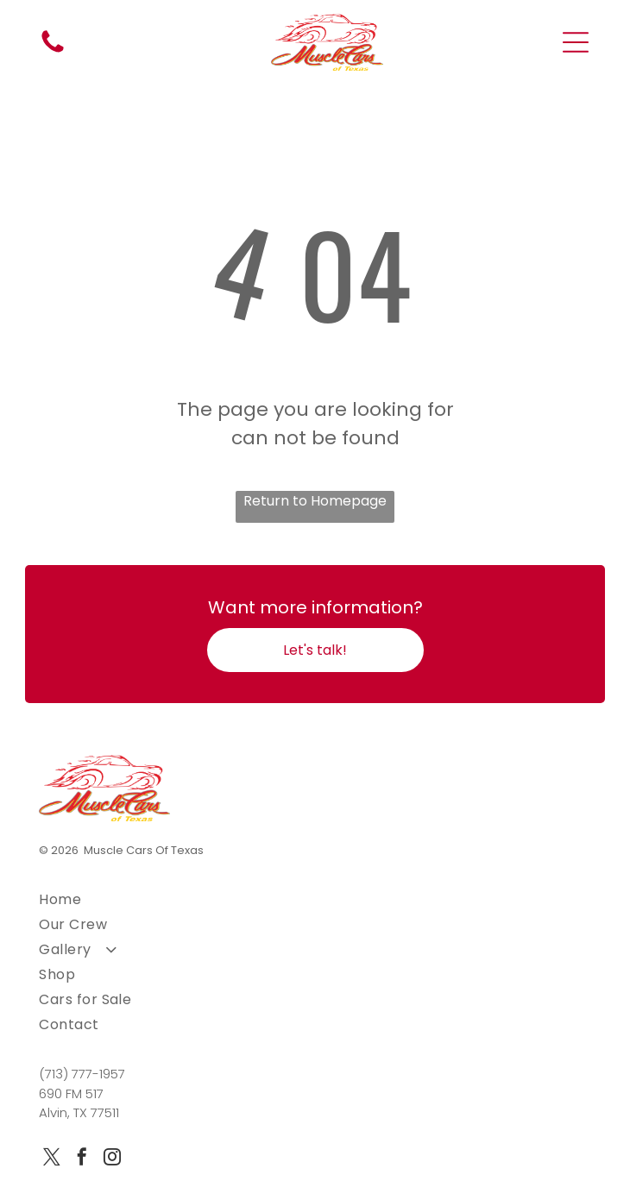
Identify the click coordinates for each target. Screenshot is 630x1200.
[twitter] (52, 1159)
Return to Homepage (315, 501)
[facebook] (82, 1159)
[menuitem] (315, 899)
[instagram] (112, 1159)
